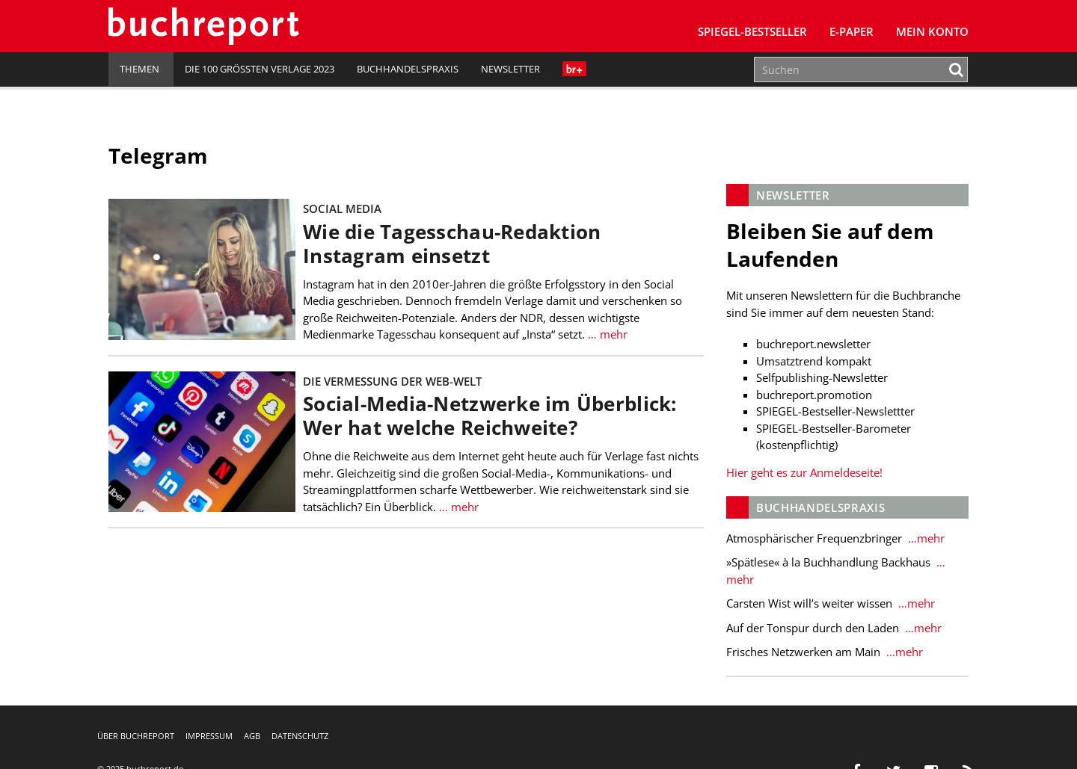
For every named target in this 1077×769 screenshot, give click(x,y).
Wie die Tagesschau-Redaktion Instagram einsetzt (452, 244)
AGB (252, 735)
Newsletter (510, 68)
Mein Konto (932, 31)
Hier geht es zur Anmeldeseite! (804, 472)
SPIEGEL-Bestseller (752, 31)
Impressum (209, 735)
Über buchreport (135, 735)
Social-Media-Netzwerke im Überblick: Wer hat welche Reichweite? (490, 416)
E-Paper (851, 31)
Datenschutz (299, 735)
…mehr (925, 538)
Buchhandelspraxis (407, 68)
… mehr (606, 334)
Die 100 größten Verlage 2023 (259, 68)
